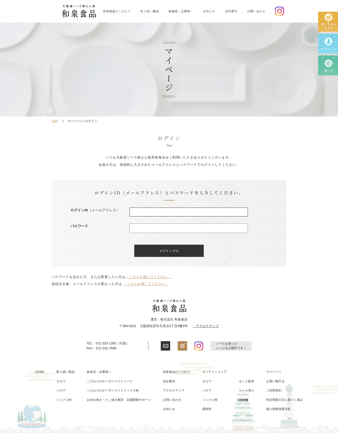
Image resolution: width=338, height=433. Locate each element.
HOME (39, 372)
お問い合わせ (256, 11)
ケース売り (246, 390)
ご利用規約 (273, 390)
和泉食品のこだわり (117, 11)
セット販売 (246, 381)
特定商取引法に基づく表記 (284, 400)
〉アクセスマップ (205, 326)
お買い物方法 (275, 381)
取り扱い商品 (149, 11)
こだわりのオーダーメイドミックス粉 (113, 390)
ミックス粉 (64, 400)
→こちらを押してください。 (148, 277)
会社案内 (231, 11)
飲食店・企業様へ (181, 11)
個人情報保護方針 (278, 409)
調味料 (206, 409)
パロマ (60, 390)
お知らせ (209, 11)
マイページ (273, 372)
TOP (55, 121)
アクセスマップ (173, 390)
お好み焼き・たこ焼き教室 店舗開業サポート (119, 400)
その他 (243, 400)
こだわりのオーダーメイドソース (110, 381)
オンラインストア (214, 372)
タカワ (60, 381)
